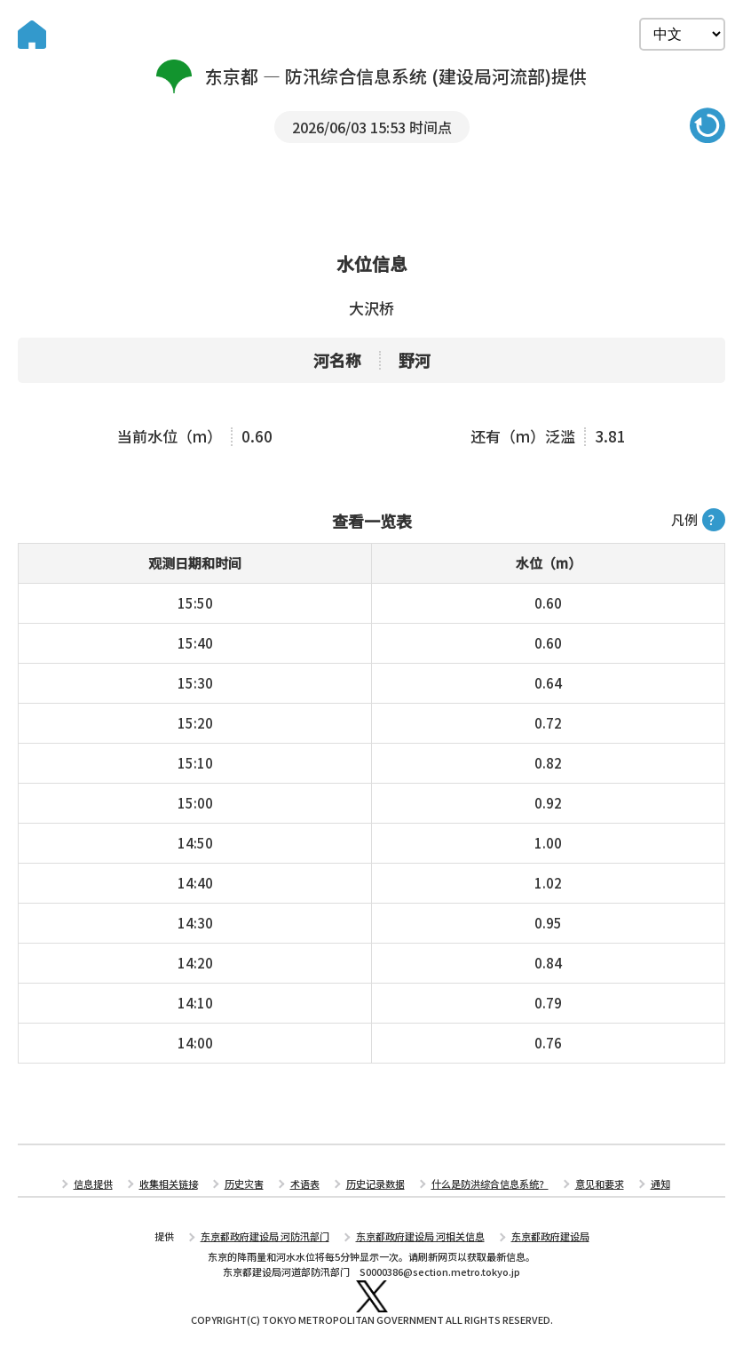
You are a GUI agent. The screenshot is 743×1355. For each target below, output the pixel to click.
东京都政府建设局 (550, 1236)
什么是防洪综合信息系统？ (490, 1183)
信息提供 (93, 1183)
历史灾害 (244, 1183)
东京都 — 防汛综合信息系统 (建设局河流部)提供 (371, 76)
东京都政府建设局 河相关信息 (420, 1236)
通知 (660, 1183)
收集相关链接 (168, 1183)
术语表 (305, 1183)
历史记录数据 (375, 1183)
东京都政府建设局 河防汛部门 (265, 1236)
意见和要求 (599, 1183)
